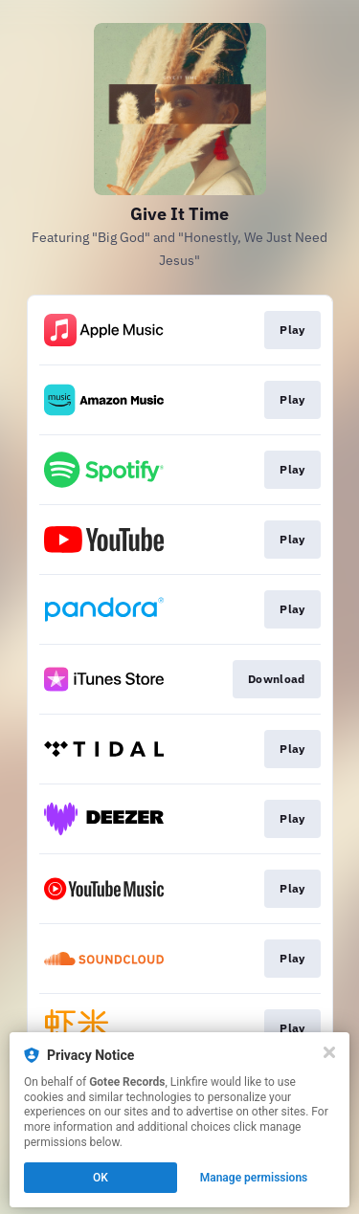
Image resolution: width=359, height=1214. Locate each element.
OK (100, 1177)
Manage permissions (254, 1177)
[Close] (329, 1052)
